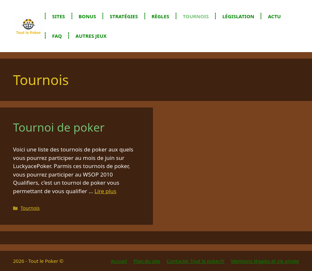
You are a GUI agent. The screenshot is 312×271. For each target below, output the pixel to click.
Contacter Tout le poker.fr (195, 261)
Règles (160, 16)
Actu (274, 16)
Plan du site (146, 261)
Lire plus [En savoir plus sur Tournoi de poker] (105, 191)
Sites (58, 16)
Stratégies (124, 16)
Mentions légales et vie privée (265, 261)
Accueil (119, 261)
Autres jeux (91, 36)
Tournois (196, 16)
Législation (238, 16)
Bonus (87, 16)
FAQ (57, 36)
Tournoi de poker (58, 127)
